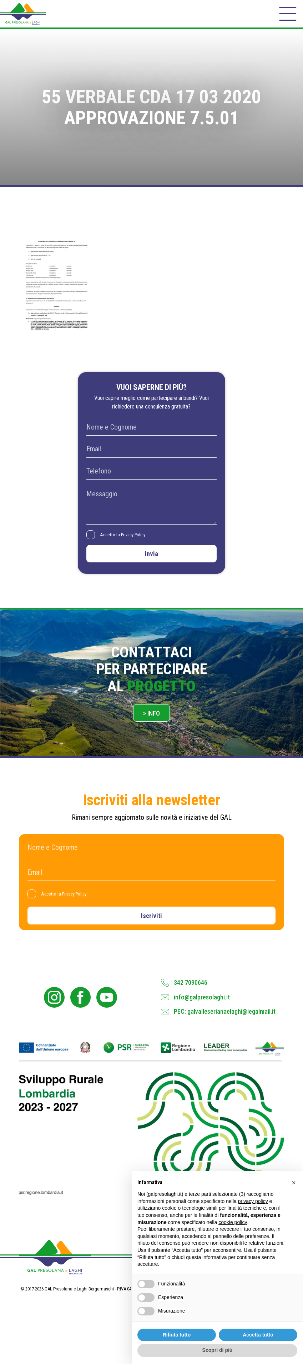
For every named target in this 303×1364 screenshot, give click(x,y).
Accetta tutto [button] (258, 1335)
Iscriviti (152, 928)
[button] (293, 1182)
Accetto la (125, 541)
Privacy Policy (136, 541)
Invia (151, 561)
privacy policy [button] (253, 1201)
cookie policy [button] (232, 1222)
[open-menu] (287, 16)
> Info (151, 723)
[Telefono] (151, 477)
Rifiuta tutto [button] (177, 1335)
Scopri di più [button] (217, 1350)
